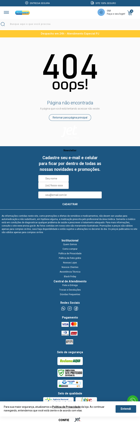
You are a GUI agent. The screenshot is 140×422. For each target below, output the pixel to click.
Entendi (126, 409)
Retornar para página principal (70, 117)
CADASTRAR (70, 204)
